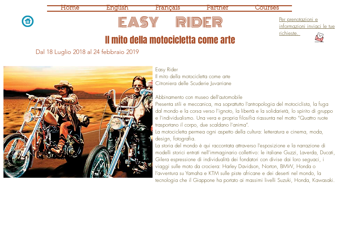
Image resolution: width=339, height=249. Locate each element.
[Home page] (28, 21)
